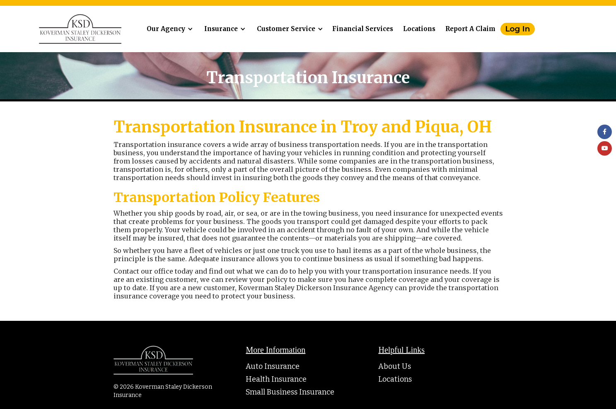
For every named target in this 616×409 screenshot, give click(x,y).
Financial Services (362, 29)
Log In (517, 29)
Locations (419, 29)
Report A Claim (470, 29)
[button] (168, 29)
